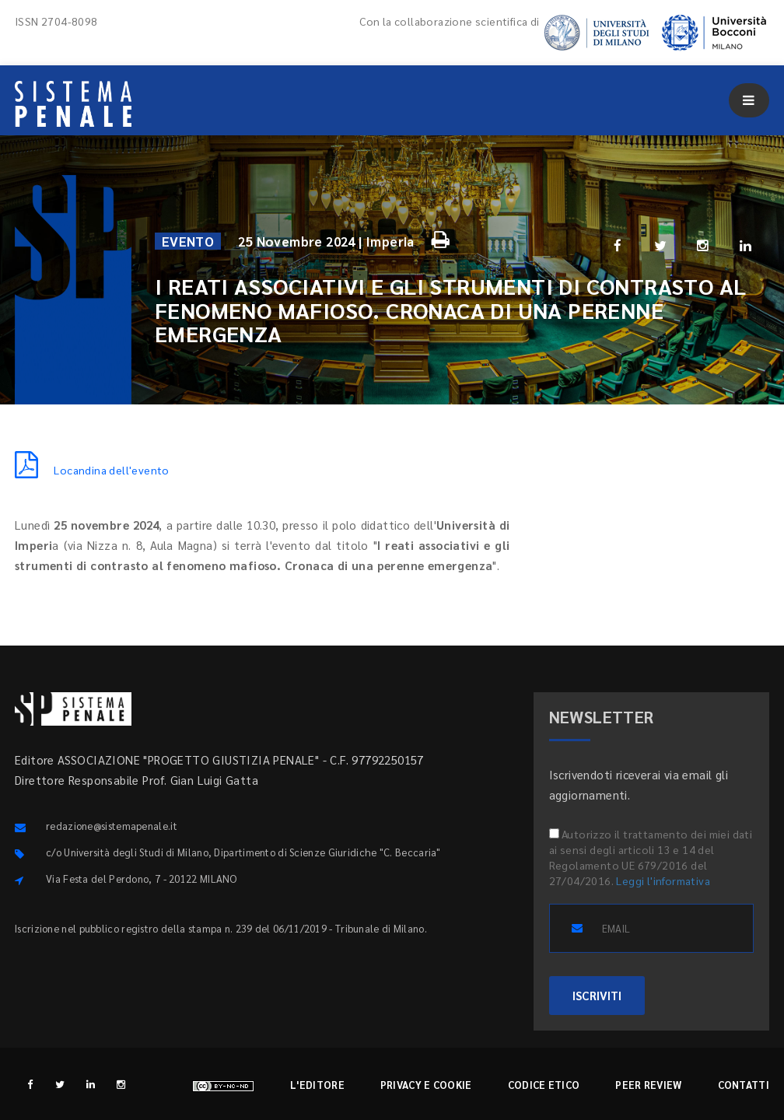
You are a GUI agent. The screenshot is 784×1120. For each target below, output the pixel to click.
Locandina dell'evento (92, 470)
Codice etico (544, 1084)
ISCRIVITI (596, 995)
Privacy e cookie (426, 1084)
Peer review (648, 1084)
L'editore (317, 1084)
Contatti (743, 1084)
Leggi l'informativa (663, 880)
